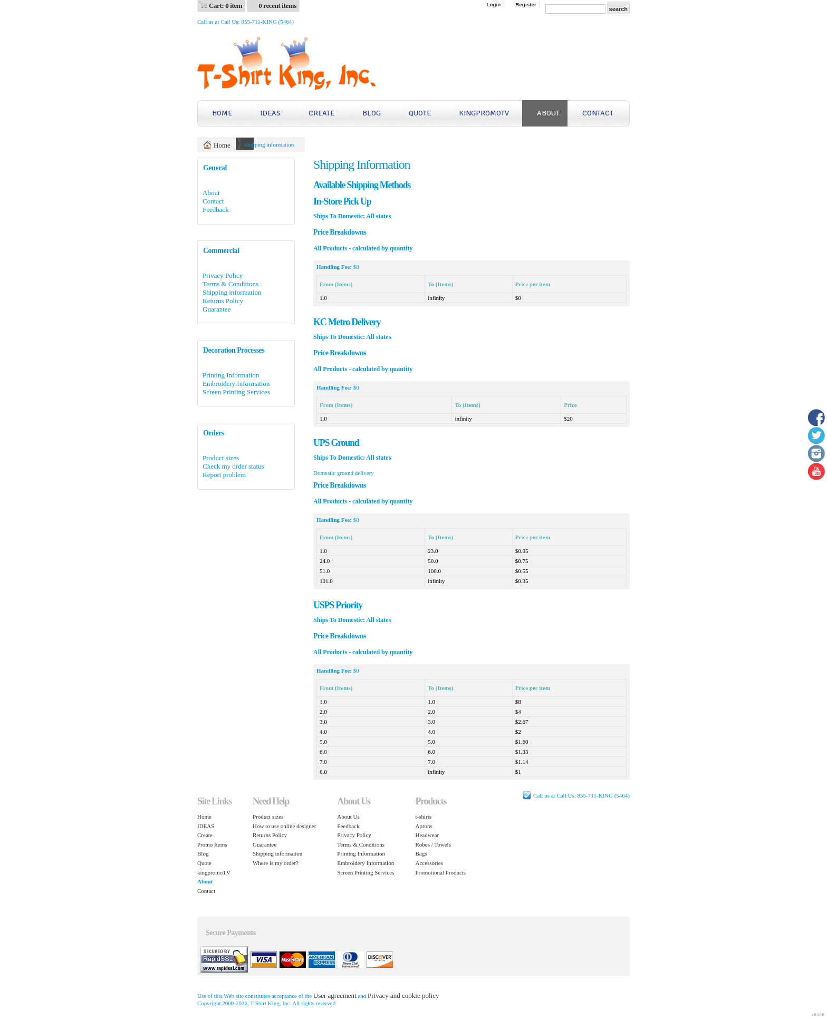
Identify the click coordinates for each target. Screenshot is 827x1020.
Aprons (423, 826)
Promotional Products (440, 872)
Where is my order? (276, 863)
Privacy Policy (223, 275)
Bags (421, 853)
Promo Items (212, 844)
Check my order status (233, 466)
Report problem (224, 475)
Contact (597, 113)
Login (493, 4)
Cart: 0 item (225, 5)
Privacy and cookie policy (403, 995)
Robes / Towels (432, 844)
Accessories (429, 863)
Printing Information (231, 375)
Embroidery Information (236, 383)
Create (321, 113)
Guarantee (216, 309)
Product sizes (221, 458)
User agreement (335, 995)
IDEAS (270, 113)
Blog (371, 113)
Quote (420, 113)
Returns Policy (223, 301)
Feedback (216, 209)
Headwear (427, 835)
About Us (348, 816)
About (548, 113)
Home (222, 113)
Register (525, 4)
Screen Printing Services (236, 392)
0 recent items (277, 5)
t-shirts (423, 816)
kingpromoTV (484, 113)
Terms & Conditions (230, 284)
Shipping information (232, 292)
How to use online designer (284, 826)
